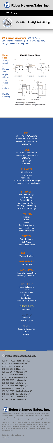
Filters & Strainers (26, 231)
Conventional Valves (26, 245)
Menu (11, 13)
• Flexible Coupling (6, 94)
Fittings (26, 217)
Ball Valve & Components (20, 43)
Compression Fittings (26, 203)
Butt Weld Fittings (26, 194)
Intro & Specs (26, 264)
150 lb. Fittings (27, 197)
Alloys (26, 295)
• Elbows (5, 77)
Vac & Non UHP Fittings (26, 208)
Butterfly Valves (26, 239)
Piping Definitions (26, 287)
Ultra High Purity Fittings (26, 205)
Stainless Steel (26, 292)
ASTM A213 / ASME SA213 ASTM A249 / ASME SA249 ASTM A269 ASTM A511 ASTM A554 (27, 158)
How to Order (26, 309)
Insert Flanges (26, 178)
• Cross (5, 83)
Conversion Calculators (26, 301)
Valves (26, 222)
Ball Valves (26, 242)
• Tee (4, 80)
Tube (26, 290)
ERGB (7, 438)
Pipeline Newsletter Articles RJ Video (26, 332)
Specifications (26, 298)
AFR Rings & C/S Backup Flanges (26, 183)
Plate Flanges (26, 175)
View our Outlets (26, 256)
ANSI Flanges (26, 172)
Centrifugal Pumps (26, 228)
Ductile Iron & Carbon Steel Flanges (26, 180)
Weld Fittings (20, 41)
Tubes (26, 220)
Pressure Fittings (26, 200)
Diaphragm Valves (26, 225)
